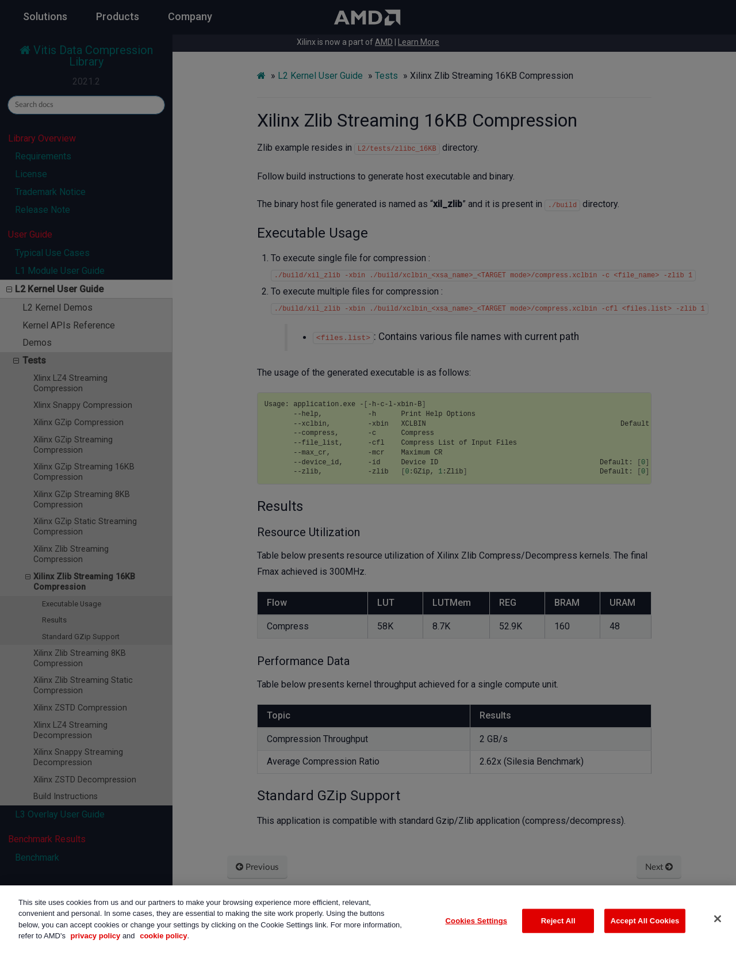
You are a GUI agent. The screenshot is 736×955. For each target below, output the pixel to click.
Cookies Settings (477, 931)
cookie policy (163, 946)
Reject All (558, 931)
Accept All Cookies (645, 931)
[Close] (717, 929)
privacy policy (96, 946)
